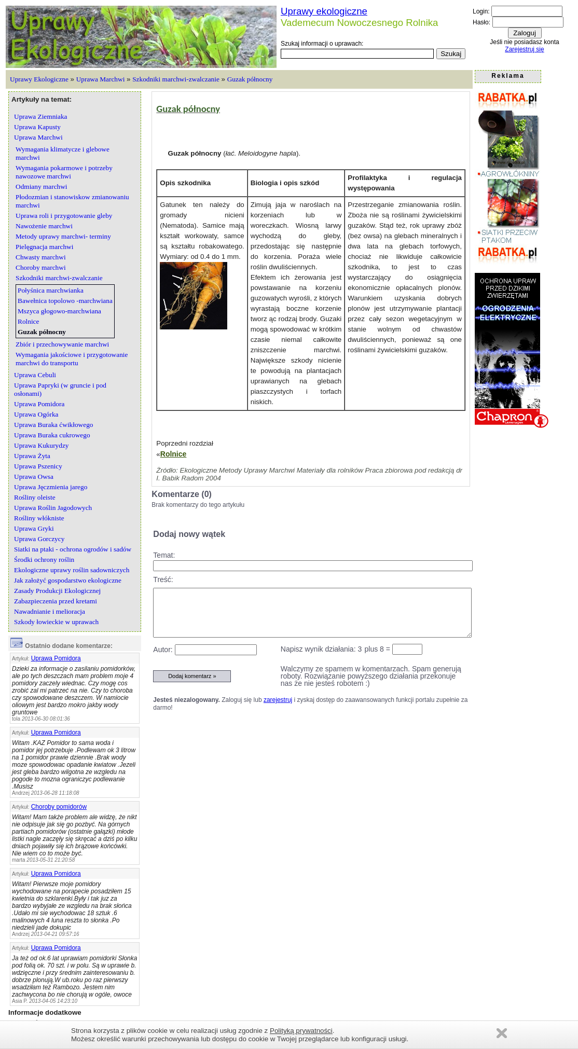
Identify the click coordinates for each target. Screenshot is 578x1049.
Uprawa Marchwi (100, 79)
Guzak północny (250, 79)
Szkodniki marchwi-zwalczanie (175, 79)
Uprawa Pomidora (56, 658)
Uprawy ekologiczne (324, 11)
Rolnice (173, 454)
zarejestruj (278, 699)
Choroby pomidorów (59, 806)
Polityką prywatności (301, 1030)
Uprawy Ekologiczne (39, 79)
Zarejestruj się (524, 49)
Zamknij (502, 1033)
